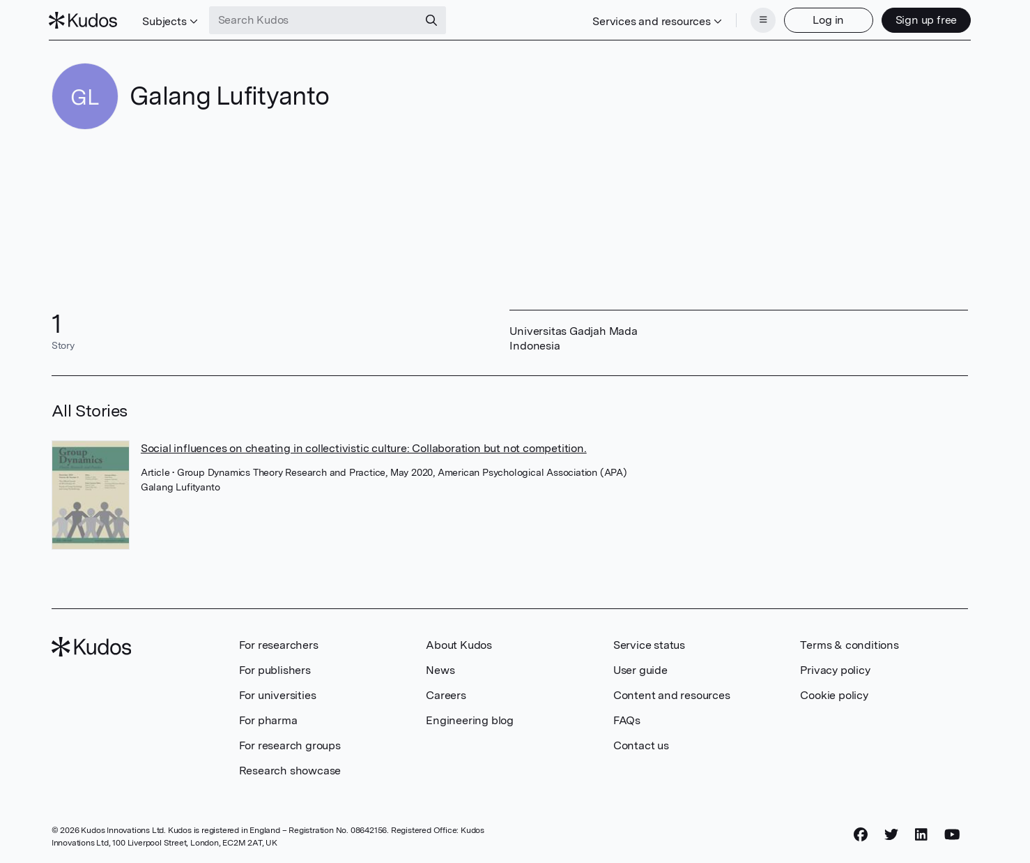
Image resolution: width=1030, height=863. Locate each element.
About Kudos (459, 643)
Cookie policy (834, 693)
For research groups (290, 744)
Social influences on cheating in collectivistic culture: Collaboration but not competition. (364, 446)
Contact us (641, 744)
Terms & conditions (849, 643)
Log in (826, 19)
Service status (649, 643)
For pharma (268, 719)
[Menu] (760, 19)
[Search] (433, 19)
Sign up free (924, 19)
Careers (446, 693)
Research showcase (290, 769)
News (440, 668)
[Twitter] (891, 833)
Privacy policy (835, 668)
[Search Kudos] (316, 19)
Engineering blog (470, 719)
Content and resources (671, 693)
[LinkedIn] (921, 833)
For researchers (278, 643)
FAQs (626, 719)
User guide (640, 668)
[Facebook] (861, 833)
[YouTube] (952, 833)
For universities (277, 693)
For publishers (275, 668)
